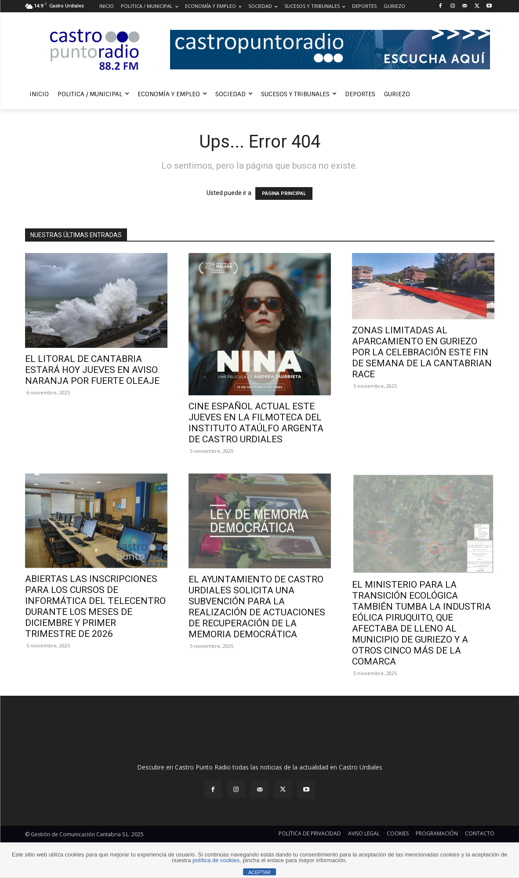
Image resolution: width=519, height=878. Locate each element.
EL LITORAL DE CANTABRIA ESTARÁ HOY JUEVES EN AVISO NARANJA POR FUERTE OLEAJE (92, 370)
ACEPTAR (259, 872)
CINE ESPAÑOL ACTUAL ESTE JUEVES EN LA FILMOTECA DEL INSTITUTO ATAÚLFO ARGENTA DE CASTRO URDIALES (256, 422)
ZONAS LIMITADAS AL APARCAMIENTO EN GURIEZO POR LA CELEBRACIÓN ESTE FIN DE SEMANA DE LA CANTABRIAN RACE (422, 352)
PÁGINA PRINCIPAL (284, 193)
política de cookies (216, 860)
